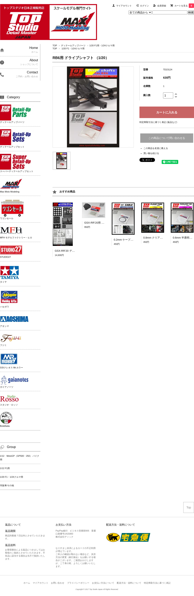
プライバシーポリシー (78, 583)
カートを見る (184, 5)
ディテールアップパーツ (73, 45)
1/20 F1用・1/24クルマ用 (102, 45)
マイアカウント (124, 5)
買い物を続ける (151, 153)
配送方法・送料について (129, 583)
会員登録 (161, 5)
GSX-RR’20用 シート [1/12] (100, 222)
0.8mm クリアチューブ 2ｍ (160, 237)
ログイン (144, 5)
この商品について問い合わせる (166, 137)
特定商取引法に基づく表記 (157, 583)
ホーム (26, 583)
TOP (55, 45)
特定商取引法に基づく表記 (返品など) (158, 122)
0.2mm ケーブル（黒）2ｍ (129, 239)
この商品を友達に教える (155, 148)
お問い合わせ (57, 583)
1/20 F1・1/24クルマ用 (73, 48)
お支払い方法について (103, 583)
